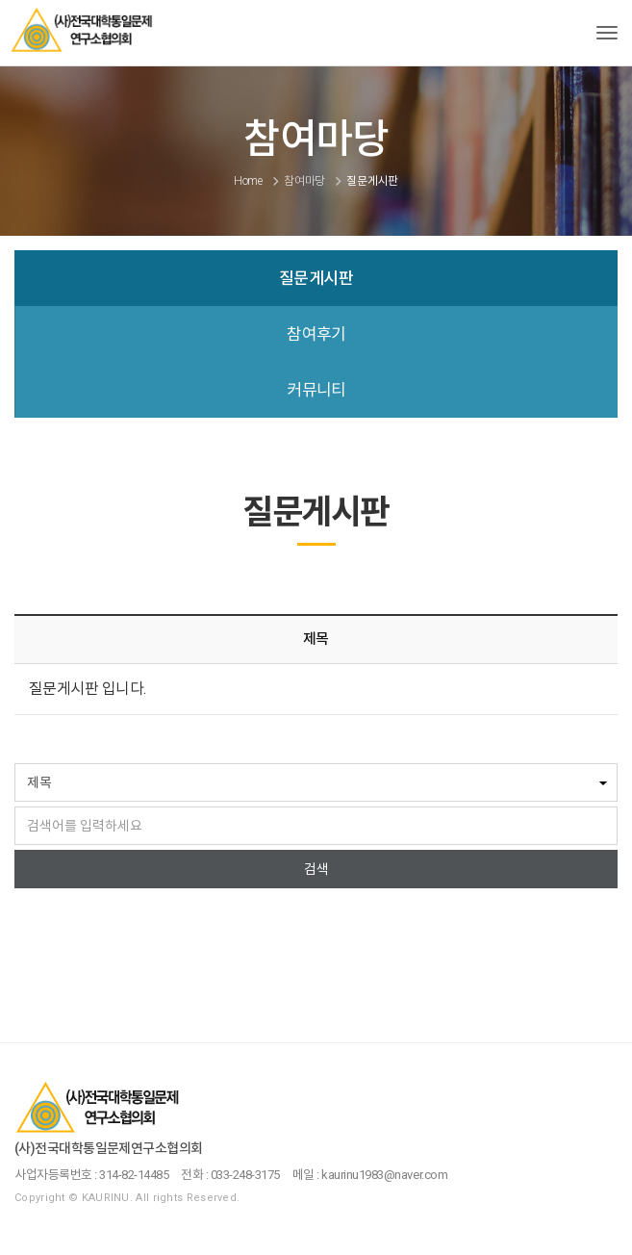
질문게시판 (316, 278)
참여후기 (316, 334)
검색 (316, 869)
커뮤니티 (316, 389)
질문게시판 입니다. (87, 688)
